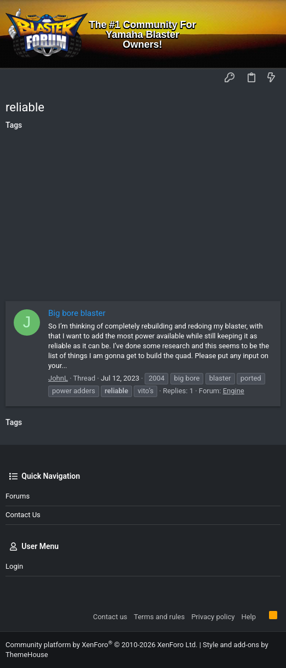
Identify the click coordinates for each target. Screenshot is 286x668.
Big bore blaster (77, 313)
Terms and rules (159, 617)
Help (248, 617)
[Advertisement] (143, 219)
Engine (233, 391)
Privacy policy (212, 617)
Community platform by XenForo (101, 645)
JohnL (58, 378)
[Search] (270, 34)
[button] (16, 78)
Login (14, 566)
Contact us (23, 515)
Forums (17, 496)
